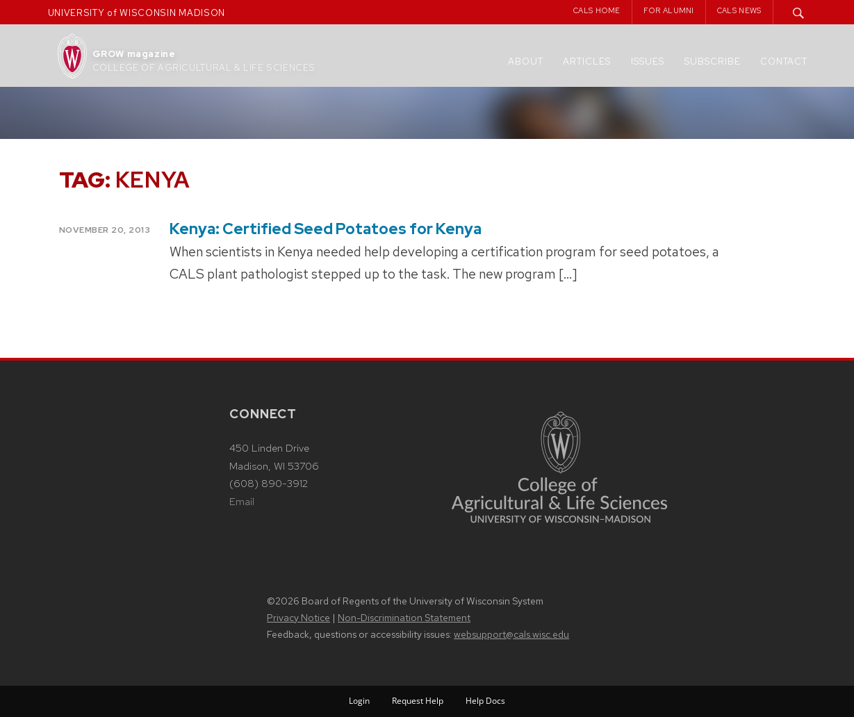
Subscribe (712, 61)
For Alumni (668, 10)
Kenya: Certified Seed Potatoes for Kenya (326, 229)
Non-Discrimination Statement (404, 617)
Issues (647, 61)
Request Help (417, 701)
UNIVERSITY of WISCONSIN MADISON (137, 13)
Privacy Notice (298, 617)
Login (359, 701)
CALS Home (597, 10)
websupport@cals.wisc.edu (511, 634)
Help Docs (485, 701)
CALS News (739, 10)
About (525, 61)
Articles (587, 61)
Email (241, 502)
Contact (783, 61)
